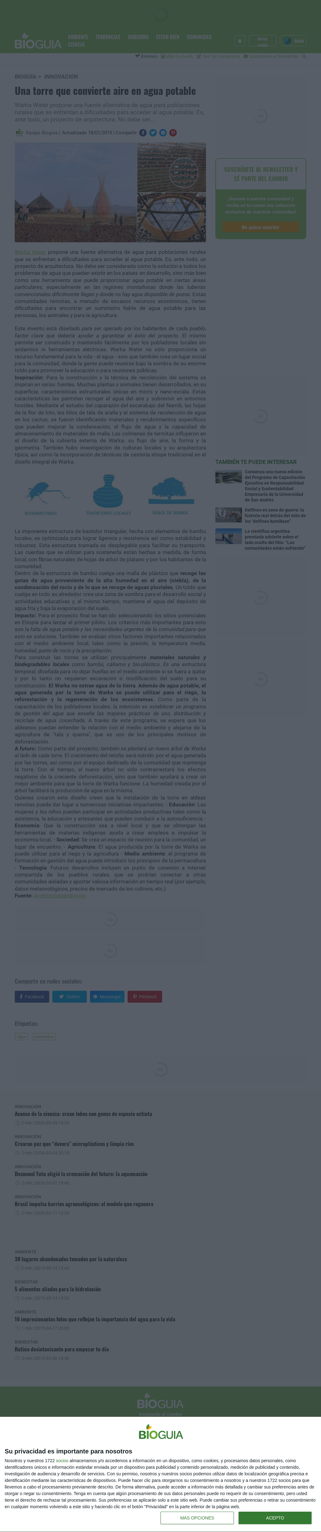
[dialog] (160, 1474)
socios (62, 1460)
